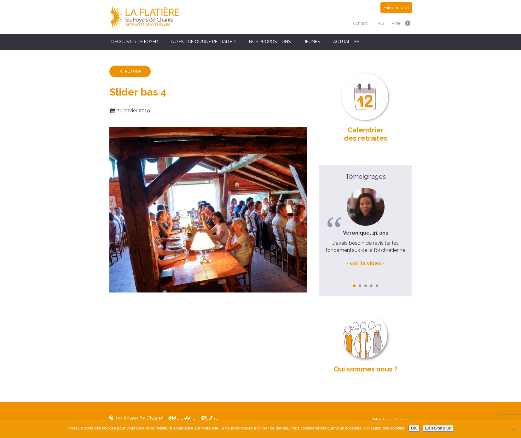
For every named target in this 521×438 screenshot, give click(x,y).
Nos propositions (270, 41)
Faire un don (396, 7)
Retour (133, 71)
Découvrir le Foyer (134, 41)
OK (414, 428)
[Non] (513, 429)
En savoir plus (438, 428)
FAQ (380, 23)
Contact (360, 23)
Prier (396, 23)
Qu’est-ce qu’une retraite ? (203, 41)
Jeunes (312, 41)
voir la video (365, 263)
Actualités (346, 41)
